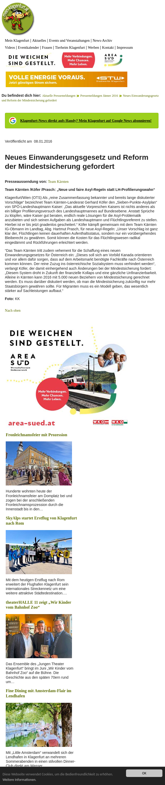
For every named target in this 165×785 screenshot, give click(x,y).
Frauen (47, 48)
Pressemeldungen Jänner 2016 (99, 96)
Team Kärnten (58, 182)
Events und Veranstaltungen (69, 41)
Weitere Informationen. (19, 780)
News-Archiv (102, 41)
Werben (93, 48)
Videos (10, 48)
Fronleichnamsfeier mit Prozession (36, 435)
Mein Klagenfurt (17, 41)
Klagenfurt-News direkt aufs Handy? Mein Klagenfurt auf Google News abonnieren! (85, 121)
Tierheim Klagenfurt (70, 48)
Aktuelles (39, 41)
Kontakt (108, 48)
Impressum (125, 48)
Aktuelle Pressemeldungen (58, 96)
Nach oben (13, 310)
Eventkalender (28, 48)
